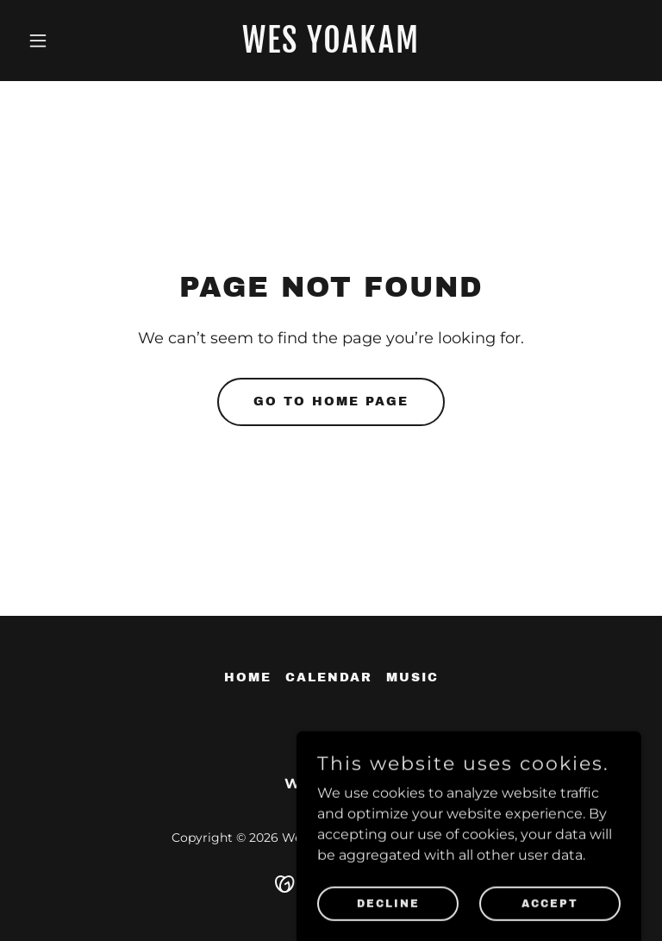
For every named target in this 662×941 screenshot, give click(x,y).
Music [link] (412, 677)
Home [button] (248, 677)
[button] (67, 40)
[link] (331, 48)
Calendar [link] (328, 677)
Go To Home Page (331, 401)
